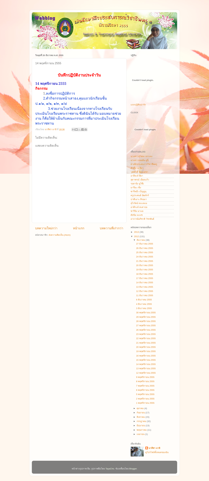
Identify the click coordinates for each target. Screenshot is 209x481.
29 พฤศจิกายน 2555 (146, 317)
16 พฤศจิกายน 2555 (146, 355)
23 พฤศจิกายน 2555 (146, 334)
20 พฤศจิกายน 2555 (146, 347)
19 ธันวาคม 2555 (144, 269)
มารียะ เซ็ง (136, 187)
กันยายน (141, 412)
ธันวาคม (141, 240)
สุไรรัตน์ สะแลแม (139, 203)
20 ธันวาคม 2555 (144, 265)
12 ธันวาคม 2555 (144, 291)
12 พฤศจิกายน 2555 (146, 373)
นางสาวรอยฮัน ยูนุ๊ (139, 160)
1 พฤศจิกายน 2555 (145, 403)
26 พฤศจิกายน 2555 (146, 330)
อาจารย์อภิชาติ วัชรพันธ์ (142, 219)
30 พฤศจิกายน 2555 (146, 312)
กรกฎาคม (142, 421)
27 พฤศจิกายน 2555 (146, 325)
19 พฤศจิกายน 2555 (146, 351)
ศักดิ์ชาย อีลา (137, 168)
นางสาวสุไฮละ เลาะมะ (142, 156)
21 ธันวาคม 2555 (144, 261)
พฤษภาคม (142, 430)
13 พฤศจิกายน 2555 (146, 368)
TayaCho (109, 468)
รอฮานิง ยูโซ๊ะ (137, 183)
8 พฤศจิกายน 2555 (145, 381)
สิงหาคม (141, 417)
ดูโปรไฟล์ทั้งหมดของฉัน (157, 452)
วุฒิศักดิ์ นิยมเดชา (139, 172)
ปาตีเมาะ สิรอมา (139, 199)
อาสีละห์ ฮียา (137, 176)
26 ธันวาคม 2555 (144, 248)
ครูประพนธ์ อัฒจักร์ (140, 195)
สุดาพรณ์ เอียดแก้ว (140, 179)
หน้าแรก (78, 228)
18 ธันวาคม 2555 (144, 274)
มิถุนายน (141, 425)
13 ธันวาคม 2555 (144, 287)
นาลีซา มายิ (154, 448)
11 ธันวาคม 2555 (144, 295)
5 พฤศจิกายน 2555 (145, 394)
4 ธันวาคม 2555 (144, 304)
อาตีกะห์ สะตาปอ (139, 207)
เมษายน (141, 434)
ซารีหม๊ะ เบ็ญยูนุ (138, 191)
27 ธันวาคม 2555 (144, 244)
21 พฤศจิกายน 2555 (146, 343)
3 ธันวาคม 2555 (144, 308)
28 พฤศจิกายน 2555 (146, 321)
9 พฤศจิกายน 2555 (145, 377)
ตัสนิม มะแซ (137, 215)
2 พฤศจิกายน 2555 (145, 398)
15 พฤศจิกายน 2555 (146, 360)
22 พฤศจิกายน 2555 (146, 338)
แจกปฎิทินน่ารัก (138, 104)
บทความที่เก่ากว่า (111, 228)
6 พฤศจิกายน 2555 (145, 390)
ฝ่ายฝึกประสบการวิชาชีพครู (144, 164)
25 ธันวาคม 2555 (144, 252)
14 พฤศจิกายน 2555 (146, 364)
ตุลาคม (140, 408)
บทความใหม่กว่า (46, 228)
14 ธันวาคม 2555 (144, 282)
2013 (137, 232)
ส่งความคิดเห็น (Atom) (60, 235)
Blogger (133, 468)
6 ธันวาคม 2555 (144, 299)
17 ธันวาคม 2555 (144, 278)
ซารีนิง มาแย (137, 211)
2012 (137, 236)
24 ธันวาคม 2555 (144, 256)
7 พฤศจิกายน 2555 (145, 386)
